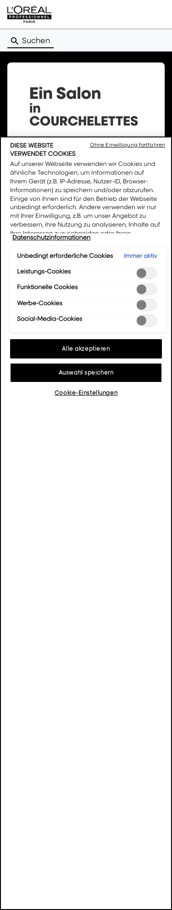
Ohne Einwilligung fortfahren (127, 145)
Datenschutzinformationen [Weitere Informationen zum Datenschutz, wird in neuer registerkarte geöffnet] (51, 237)
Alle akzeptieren (86, 348)
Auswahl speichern (86, 372)
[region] (86, 523)
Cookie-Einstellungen (86, 392)
